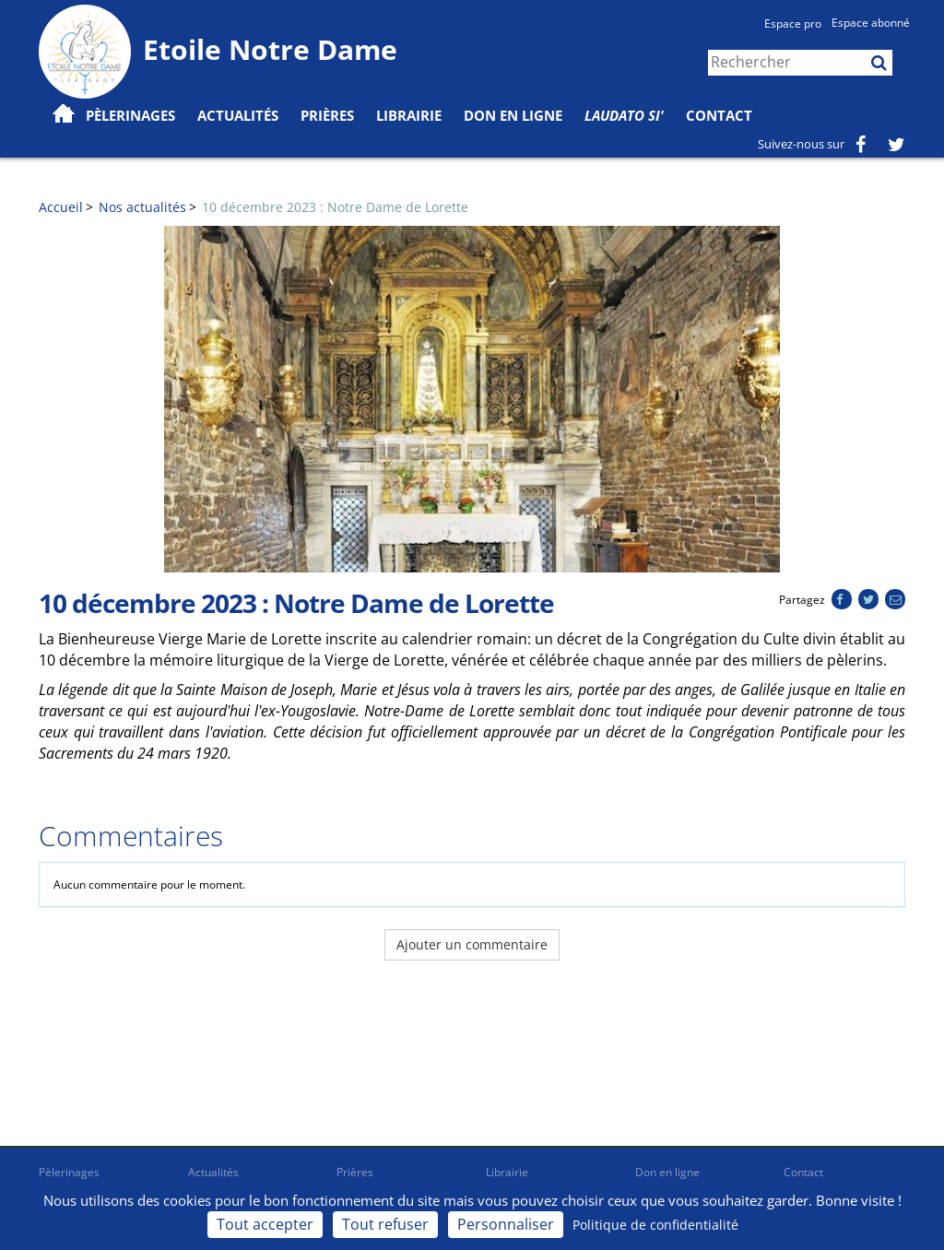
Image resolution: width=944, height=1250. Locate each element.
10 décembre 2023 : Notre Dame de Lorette (335, 207)
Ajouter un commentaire (472, 944)
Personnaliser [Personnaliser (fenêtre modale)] (505, 1224)
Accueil (61, 207)
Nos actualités (142, 207)
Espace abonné (871, 22)
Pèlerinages (69, 1172)
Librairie (409, 115)
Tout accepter (265, 1224)
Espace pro (792, 23)
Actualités (213, 1172)
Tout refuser (385, 1224)
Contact (719, 115)
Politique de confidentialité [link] (655, 1224)
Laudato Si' (624, 115)
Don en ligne (513, 115)
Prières (327, 115)
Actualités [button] (237, 115)
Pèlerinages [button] (130, 115)
